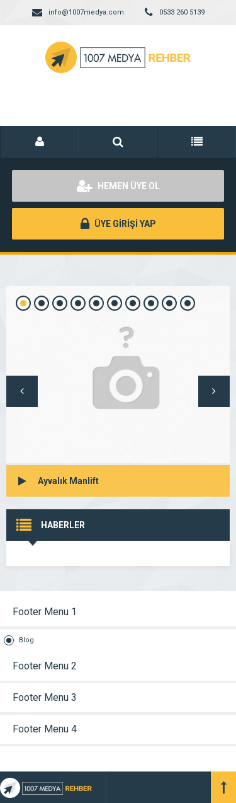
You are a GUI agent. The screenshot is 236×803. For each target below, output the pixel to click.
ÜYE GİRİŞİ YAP (118, 224)
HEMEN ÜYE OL (118, 186)
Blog (26, 640)
